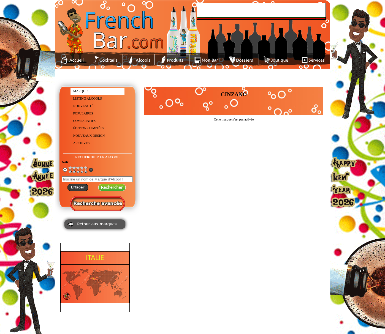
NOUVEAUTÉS (84, 106)
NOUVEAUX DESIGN (89, 136)
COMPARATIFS (84, 121)
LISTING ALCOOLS (87, 98)
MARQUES (81, 91)
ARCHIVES (81, 143)
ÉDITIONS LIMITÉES (88, 128)
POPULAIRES (83, 113)
